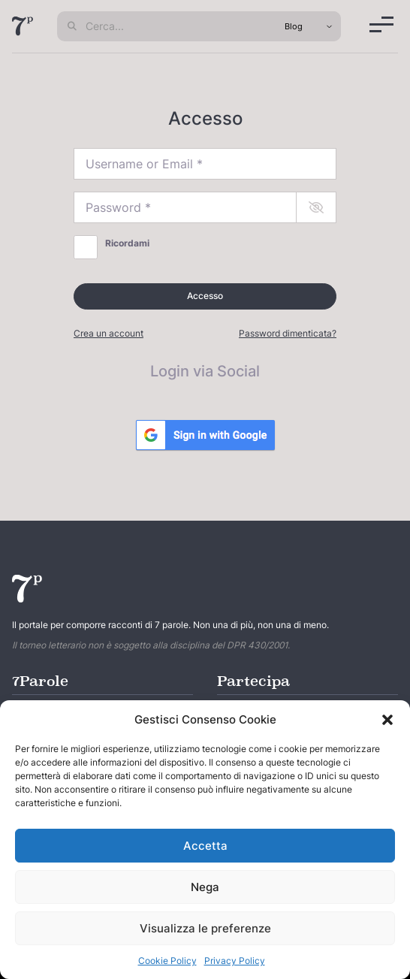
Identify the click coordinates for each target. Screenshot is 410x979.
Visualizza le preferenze (205, 928)
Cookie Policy (167, 960)
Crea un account (108, 333)
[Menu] (381, 24)
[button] (387, 719)
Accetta (205, 845)
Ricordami (127, 243)
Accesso (205, 295)
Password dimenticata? (287, 333)
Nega (205, 887)
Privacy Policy (234, 960)
